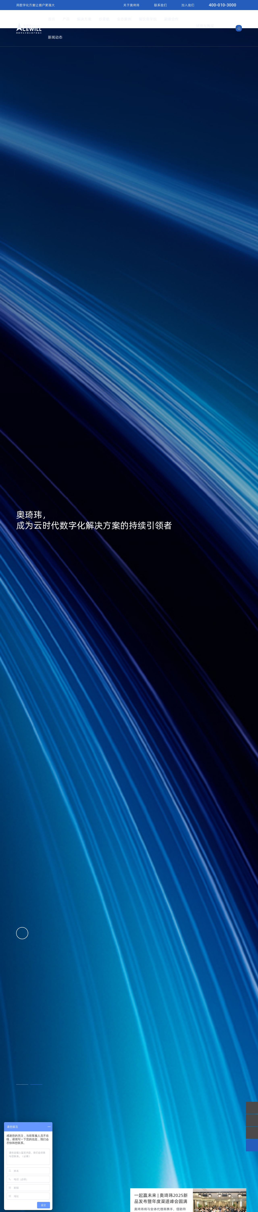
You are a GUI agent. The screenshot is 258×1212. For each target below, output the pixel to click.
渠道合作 (171, 19)
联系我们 (160, 5)
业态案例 (124, 19)
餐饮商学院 (148, 19)
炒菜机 (104, 19)
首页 (51, 19)
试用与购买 (205, 26)
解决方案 (84, 19)
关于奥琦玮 (131, 5)
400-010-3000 (222, 5)
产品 (66, 19)
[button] (22, 1084)
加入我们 (187, 5)
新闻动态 (55, 37)
